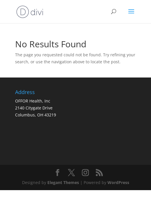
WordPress (118, 182)
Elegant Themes (63, 182)
